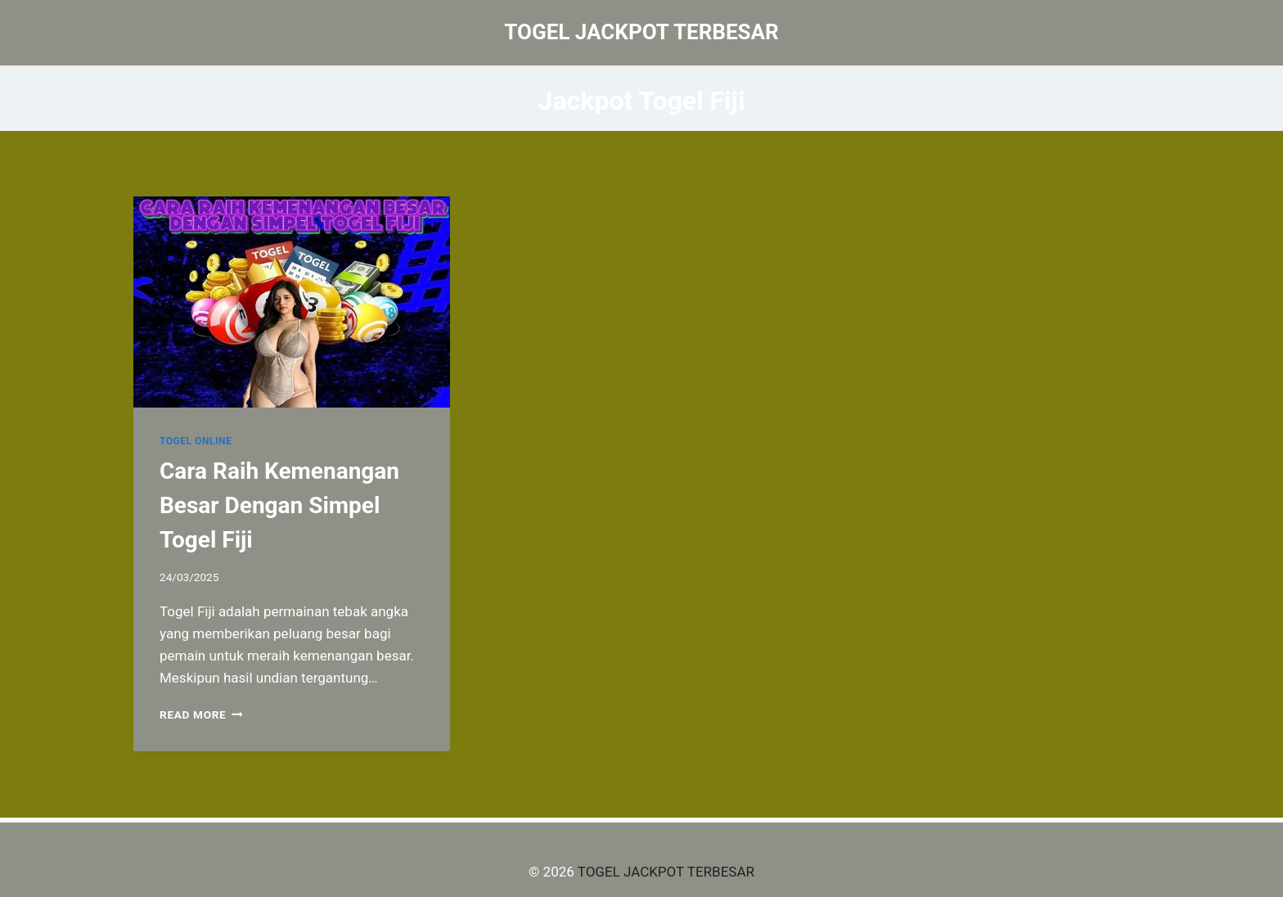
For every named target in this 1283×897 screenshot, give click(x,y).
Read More (201, 714)
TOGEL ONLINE (196, 441)
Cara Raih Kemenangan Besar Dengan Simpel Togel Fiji (279, 505)
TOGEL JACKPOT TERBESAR (666, 871)
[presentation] (291, 302)
